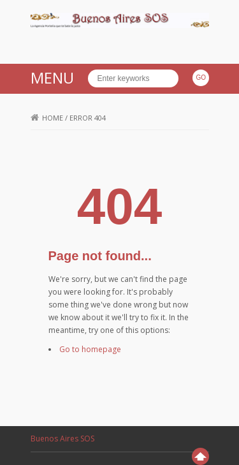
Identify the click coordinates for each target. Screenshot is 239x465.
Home (47, 117)
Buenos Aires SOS (62, 438)
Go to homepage (90, 349)
